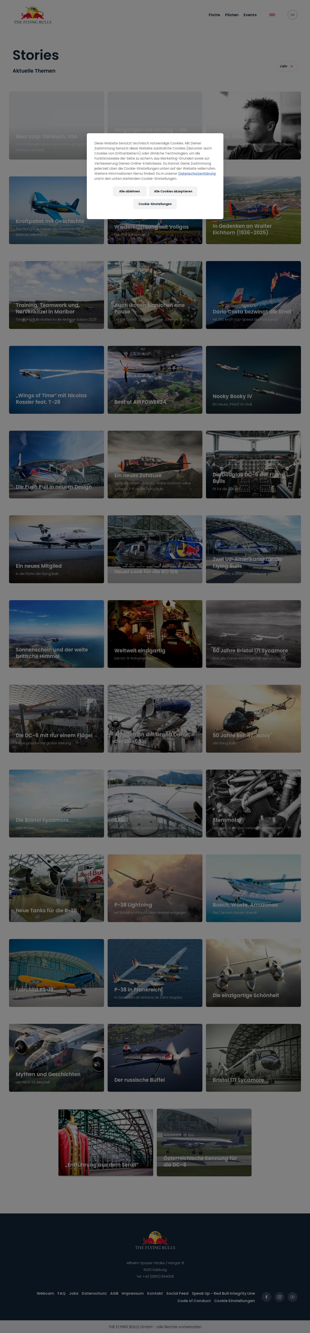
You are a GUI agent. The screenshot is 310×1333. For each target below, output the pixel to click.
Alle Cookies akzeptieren (173, 191)
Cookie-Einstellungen (155, 204)
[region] (155, 176)
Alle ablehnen (129, 191)
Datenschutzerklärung (197, 173)
